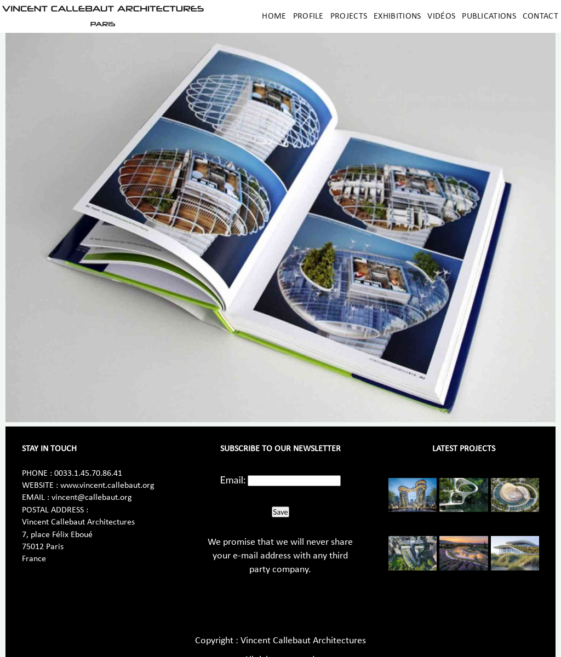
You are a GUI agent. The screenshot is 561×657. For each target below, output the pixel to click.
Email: (233, 480)
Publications (489, 16)
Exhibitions (397, 16)
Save (280, 512)
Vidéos (441, 16)
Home (274, 16)
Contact (540, 16)
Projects (348, 16)
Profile (308, 16)
